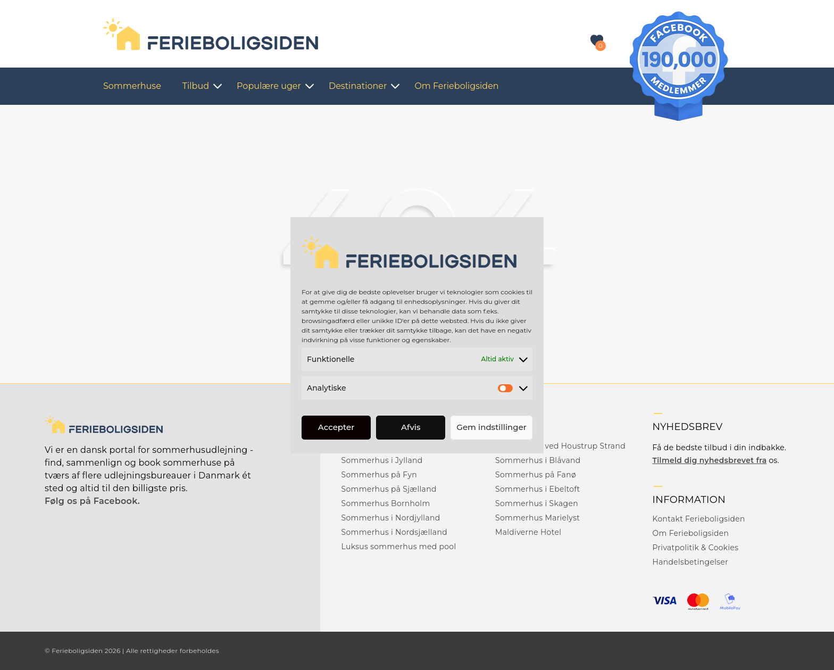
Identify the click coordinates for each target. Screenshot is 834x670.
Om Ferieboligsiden (456, 86)
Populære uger (269, 86)
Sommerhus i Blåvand (538, 460)
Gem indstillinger (491, 427)
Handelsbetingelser (690, 562)
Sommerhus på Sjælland (389, 489)
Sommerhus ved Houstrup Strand (560, 446)
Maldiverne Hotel (528, 532)
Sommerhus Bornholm (385, 503)
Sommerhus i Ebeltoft (537, 489)
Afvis (411, 427)
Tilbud (195, 86)
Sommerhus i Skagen (536, 503)
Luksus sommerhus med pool (398, 546)
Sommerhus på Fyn (379, 474)
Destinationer (358, 86)
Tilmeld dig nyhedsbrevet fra (709, 460)
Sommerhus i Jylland (382, 460)
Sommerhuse (132, 86)
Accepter (336, 427)
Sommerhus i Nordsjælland (394, 532)
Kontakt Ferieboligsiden (698, 519)
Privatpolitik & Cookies (695, 547)
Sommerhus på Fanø (535, 474)
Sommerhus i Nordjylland (390, 518)
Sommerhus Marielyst (537, 518)
